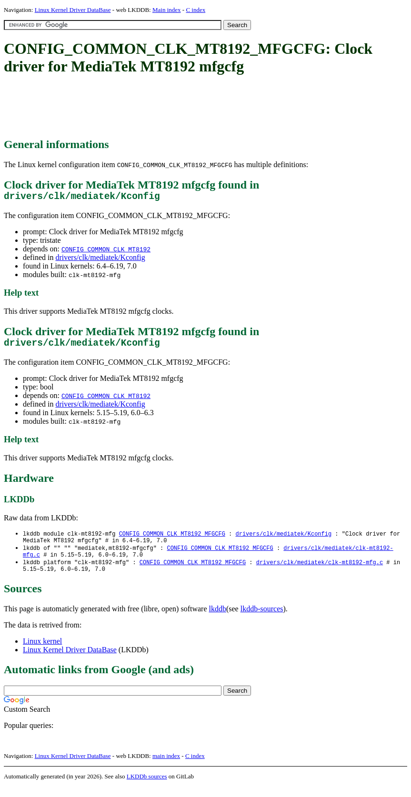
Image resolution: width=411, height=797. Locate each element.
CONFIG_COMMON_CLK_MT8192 (105, 251)
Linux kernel (42, 652)
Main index (166, 9)
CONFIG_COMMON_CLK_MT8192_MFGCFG (172, 539)
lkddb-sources (262, 619)
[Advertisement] (177, 107)
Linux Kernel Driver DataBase (73, 9)
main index (166, 766)
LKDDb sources (147, 786)
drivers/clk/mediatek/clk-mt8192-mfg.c (319, 571)
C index (195, 9)
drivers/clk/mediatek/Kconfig (100, 260)
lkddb (217, 619)
